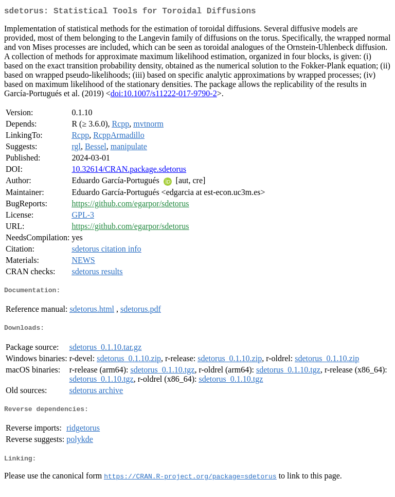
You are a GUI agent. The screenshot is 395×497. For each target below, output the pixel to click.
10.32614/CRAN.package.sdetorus (128, 171)
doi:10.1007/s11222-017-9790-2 (164, 95)
